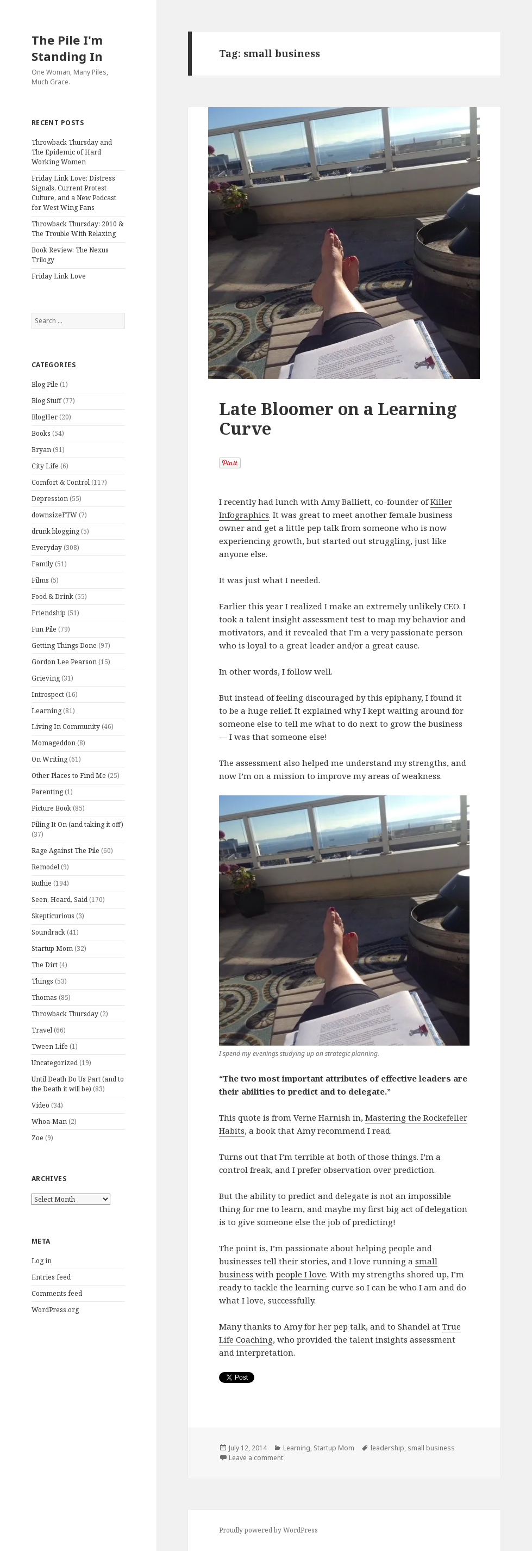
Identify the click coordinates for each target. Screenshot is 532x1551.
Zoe (37, 1137)
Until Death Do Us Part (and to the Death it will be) (78, 1083)
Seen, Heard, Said (59, 899)
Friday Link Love (59, 276)
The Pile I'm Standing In (67, 48)
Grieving (46, 678)
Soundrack (48, 932)
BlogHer (45, 417)
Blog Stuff (46, 400)
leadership (387, 1448)
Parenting (47, 791)
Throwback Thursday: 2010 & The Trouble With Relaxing (77, 228)
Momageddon (54, 742)
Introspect (48, 694)
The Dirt (45, 964)
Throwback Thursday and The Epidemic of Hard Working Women (72, 152)
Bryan (41, 449)
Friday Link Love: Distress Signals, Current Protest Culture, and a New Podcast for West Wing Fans (74, 193)
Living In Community (66, 726)
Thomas (44, 997)
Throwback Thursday (65, 1013)
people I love (301, 1274)
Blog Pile (45, 384)
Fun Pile (44, 629)
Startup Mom (52, 948)
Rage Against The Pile (65, 850)
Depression (50, 498)
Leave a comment (256, 1457)
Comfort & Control (61, 482)
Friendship (49, 612)
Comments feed (57, 1293)
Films (40, 580)
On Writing (49, 759)
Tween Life (50, 1046)
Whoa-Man (49, 1121)
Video (40, 1105)
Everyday (47, 547)
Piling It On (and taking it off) (77, 824)
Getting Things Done (64, 645)
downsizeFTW (54, 515)
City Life (45, 466)
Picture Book (51, 808)
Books (41, 433)
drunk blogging (55, 531)
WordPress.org (55, 1309)
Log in (42, 1260)
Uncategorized (55, 1062)
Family (42, 564)
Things (42, 981)
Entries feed (51, 1277)
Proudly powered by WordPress (268, 1530)
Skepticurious (53, 915)
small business (431, 1448)
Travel (42, 1030)
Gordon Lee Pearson (64, 661)
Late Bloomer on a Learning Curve (338, 418)
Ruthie (42, 883)
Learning (46, 710)
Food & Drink (52, 596)
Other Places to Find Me (69, 775)
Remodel (45, 867)
